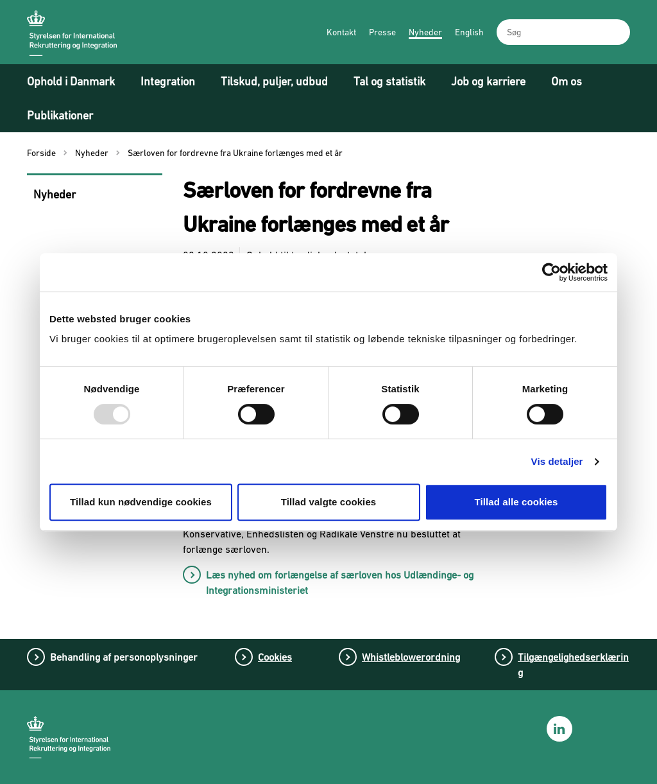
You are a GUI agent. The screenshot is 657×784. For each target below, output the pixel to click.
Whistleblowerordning (411, 657)
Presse (382, 32)
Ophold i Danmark (71, 81)
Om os (566, 81)
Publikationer (60, 115)
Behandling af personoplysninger (124, 657)
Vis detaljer (557, 461)
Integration (168, 81)
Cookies (275, 657)
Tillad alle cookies (516, 501)
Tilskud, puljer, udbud (274, 81)
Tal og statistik (389, 81)
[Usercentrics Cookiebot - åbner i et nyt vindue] (551, 272)
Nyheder (425, 32)
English (469, 32)
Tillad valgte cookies (329, 501)
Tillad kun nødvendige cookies (141, 501)
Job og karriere (488, 81)
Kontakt (341, 32)
